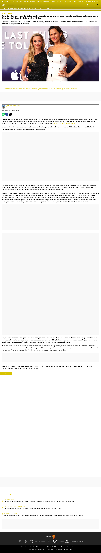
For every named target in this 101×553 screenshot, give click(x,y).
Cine (28, 8)
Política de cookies (49, 549)
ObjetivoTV (4, 491)
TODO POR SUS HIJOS (10, 499)
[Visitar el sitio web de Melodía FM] (67, 541)
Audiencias (49, 8)
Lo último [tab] (55, 495)
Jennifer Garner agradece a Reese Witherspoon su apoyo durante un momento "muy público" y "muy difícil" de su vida (41, 89)
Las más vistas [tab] (7, 495)
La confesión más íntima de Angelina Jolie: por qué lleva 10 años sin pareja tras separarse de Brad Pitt (39, 501)
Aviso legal (31, 549)
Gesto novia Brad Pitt (78, 1)
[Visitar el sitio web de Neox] (31, 541)
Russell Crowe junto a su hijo (66, 1)
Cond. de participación (60, 549)
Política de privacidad (40, 549)
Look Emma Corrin (24, 1)
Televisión (10, 8)
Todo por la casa (16, 1)
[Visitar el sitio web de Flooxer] (81, 541)
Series (3, 8)
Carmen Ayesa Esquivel (13, 105)
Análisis (42, 8)
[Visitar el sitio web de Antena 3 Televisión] (19, 541)
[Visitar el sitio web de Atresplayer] (74, 541)
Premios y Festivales (20, 8)
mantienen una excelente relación (64, 123)
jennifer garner (6, 373)
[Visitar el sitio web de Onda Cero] (55, 541)
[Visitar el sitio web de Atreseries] (49, 541)
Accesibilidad (69, 549)
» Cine (9, 491)
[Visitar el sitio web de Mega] (43, 541)
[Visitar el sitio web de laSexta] (25, 541)
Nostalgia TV (34, 8)
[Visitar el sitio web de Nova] (37, 541)
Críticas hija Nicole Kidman (36, 1)
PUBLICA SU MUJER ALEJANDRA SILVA (15, 506)
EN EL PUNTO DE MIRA (10, 513)
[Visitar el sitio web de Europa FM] (61, 541)
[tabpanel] (50, 507)
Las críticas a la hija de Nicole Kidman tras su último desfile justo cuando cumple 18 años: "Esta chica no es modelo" (43, 515)
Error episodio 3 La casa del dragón (51, 1)
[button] (92, 5)
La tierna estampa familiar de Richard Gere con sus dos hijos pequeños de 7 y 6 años (33, 508)
